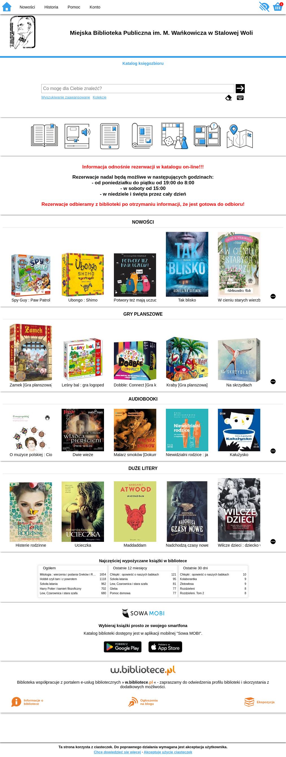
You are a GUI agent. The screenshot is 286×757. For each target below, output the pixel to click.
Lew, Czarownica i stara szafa (58, 593)
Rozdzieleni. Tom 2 (192, 593)
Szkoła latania (49, 583)
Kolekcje (99, 97)
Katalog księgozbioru (143, 63)
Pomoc (74, 7)
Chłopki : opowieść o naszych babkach (134, 574)
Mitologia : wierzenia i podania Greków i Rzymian (71, 574)
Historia (51, 7)
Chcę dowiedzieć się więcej (117, 752)
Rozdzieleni (187, 588)
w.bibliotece (139, 682)
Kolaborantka (188, 579)
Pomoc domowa (120, 593)
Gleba (114, 588)
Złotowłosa (187, 583)
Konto (95, 7)
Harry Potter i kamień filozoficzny (60, 588)
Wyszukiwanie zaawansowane (65, 97)
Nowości (27, 7)
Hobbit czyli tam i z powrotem (58, 579)
